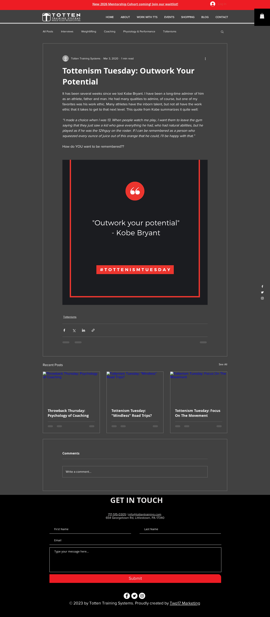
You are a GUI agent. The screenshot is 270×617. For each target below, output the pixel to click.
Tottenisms (169, 31)
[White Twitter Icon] (262, 292)
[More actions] (205, 58)
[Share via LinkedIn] (83, 330)
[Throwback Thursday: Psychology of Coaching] (71, 387)
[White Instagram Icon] (262, 298)
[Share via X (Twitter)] (74, 330)
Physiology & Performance (139, 31)
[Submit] (135, 578)
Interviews (67, 31)
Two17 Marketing (185, 603)
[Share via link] (93, 330)
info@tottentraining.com (144, 514)
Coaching (109, 31)
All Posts (48, 31)
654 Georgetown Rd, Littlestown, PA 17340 (135, 517)
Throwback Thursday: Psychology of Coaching (68, 413)
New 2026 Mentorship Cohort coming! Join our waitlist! (135, 4)
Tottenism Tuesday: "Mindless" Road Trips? (131, 413)
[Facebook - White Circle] (127, 596)
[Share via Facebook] (64, 330)
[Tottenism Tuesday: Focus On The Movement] (198, 387)
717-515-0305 (117, 514)
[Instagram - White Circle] (142, 596)
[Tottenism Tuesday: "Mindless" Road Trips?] (135, 387)
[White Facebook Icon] (262, 286)
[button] (262, 15)
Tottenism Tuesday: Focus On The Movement (197, 413)
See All (223, 364)
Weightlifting (88, 31)
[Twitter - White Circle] (134, 596)
